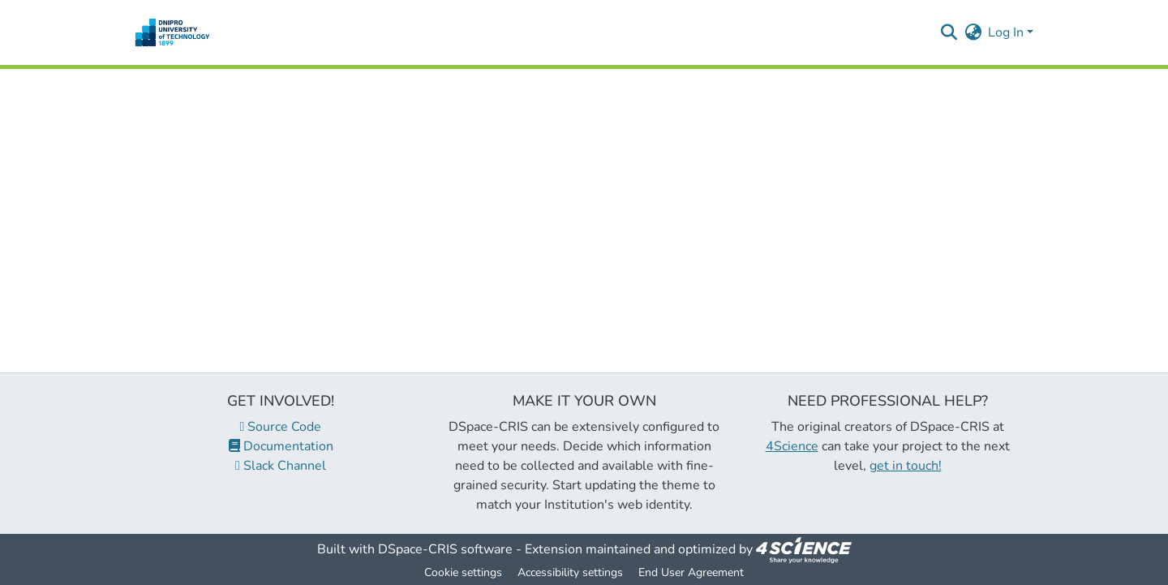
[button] (172, 32)
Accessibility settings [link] (570, 572)
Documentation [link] (281, 446)
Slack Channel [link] (280, 466)
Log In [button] (1007, 32)
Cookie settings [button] (463, 572)
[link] (804, 549)
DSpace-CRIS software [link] (445, 549)
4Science (792, 446)
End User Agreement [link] (691, 572)
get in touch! (906, 466)
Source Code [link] (281, 427)
